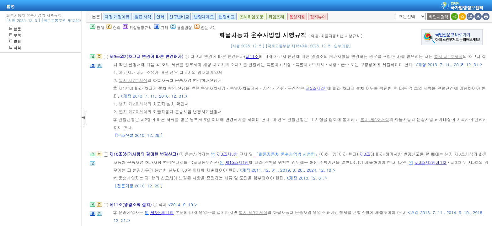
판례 (97, 27)
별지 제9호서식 (253, 212)
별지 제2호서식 (133, 104)
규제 (161, 27)
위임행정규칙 (137, 27)
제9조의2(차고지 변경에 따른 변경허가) (146, 56)
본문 (15, 28)
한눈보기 (205, 27)
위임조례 (276, 16)
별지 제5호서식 (375, 119)
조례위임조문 (252, 16)
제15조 (231, 162)
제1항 (243, 162)
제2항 (321, 88)
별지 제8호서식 (459, 154)
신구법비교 (179, 16)
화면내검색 (438, 16)
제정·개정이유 (117, 16)
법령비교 (226, 16)
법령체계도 (204, 16)
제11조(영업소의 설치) (131, 204)
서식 (15, 47)
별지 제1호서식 (448, 56)
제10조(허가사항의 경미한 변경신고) (144, 154)
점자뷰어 (318, 16)
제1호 (441, 162)
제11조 (252, 56)
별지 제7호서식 (133, 80)
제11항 (167, 212)
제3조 (222, 154)
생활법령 (181, 27)
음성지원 (297, 16)
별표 (15, 41)
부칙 (15, 35)
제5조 (311, 88)
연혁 (160, 16)
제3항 (232, 154)
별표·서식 (143, 16)
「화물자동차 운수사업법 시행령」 (286, 154)
